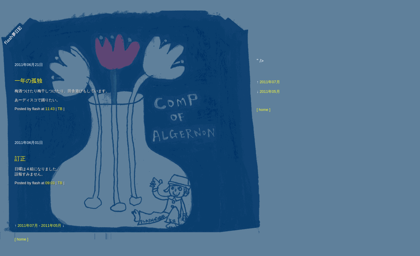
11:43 (50, 109)
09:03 (50, 183)
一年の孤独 (28, 81)
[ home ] (21, 239)
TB (60, 109)
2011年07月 (28, 225)
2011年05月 (51, 225)
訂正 (20, 159)
